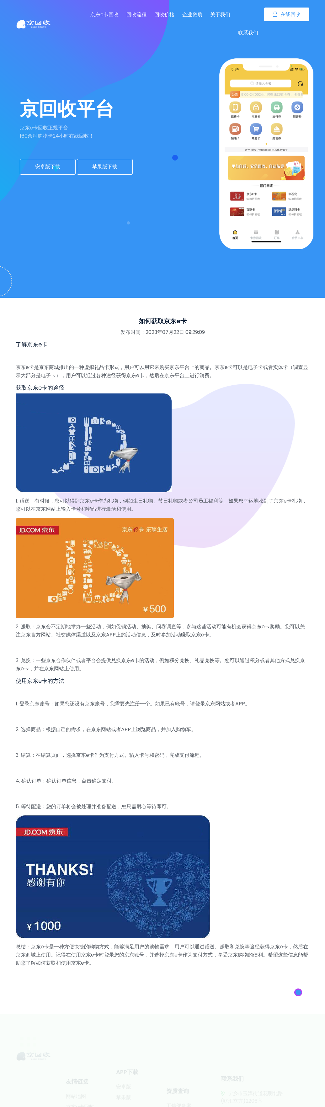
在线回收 (287, 14)
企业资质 (192, 14)
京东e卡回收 (104, 14)
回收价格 (164, 14)
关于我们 (220, 14)
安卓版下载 (47, 166)
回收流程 (136, 14)
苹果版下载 (104, 166)
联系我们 (248, 32)
